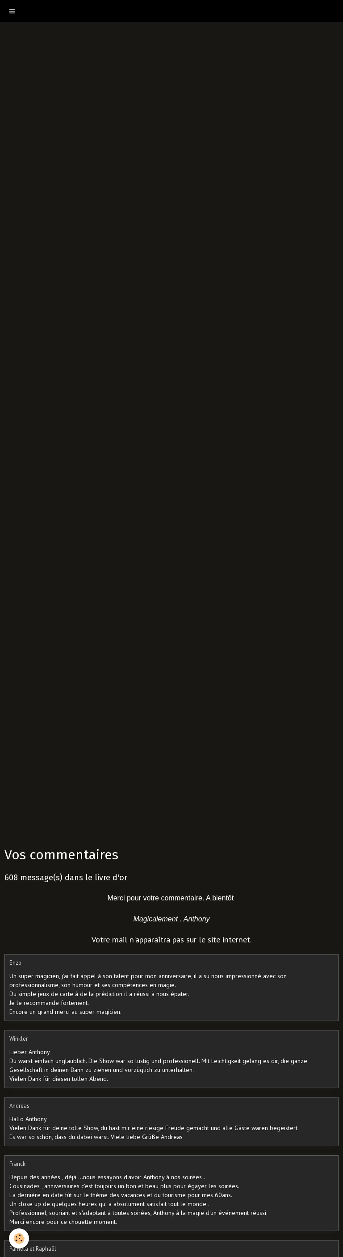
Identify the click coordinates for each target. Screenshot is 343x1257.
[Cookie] (19, 1238)
